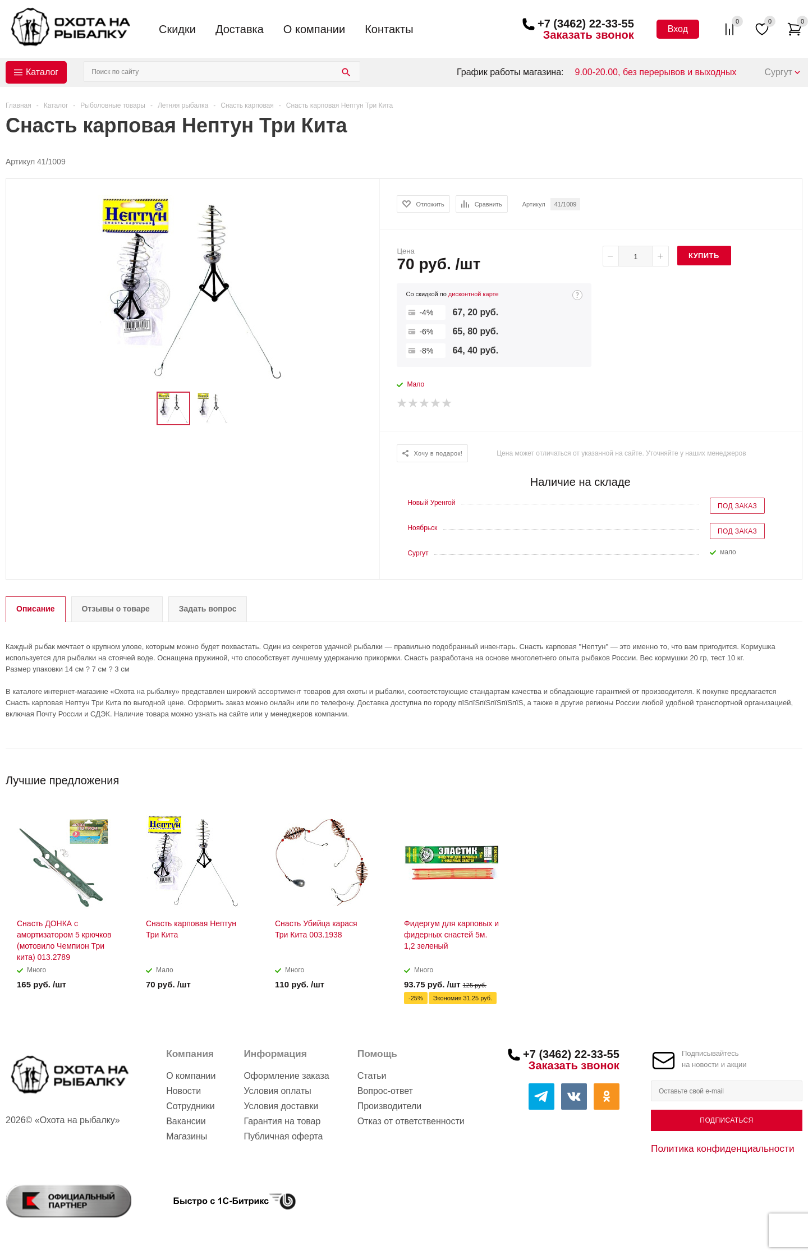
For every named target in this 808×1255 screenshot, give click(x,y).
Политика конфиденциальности (723, 1148)
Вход (678, 29)
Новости (183, 1091)
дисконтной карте (473, 294)
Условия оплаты (277, 1091)
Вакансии (186, 1121)
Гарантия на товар (282, 1121)
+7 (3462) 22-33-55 (586, 23)
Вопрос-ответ (385, 1091)
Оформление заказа (286, 1076)
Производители (389, 1106)
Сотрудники (190, 1106)
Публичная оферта (283, 1136)
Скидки (177, 29)
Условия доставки (281, 1106)
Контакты (389, 29)
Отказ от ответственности (411, 1121)
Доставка (239, 29)
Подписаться (726, 1120)
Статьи (372, 1076)
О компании (314, 29)
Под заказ (737, 506)
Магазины (186, 1136)
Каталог (42, 72)
